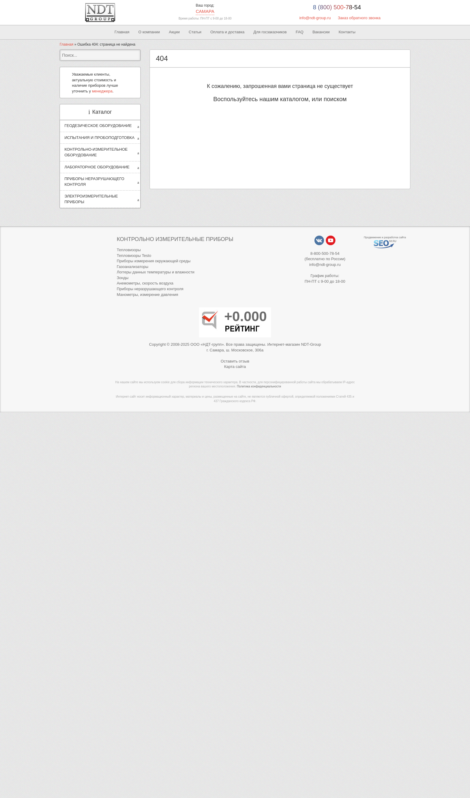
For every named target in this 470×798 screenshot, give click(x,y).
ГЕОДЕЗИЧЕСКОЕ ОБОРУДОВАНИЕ (98, 125)
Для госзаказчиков (270, 32)
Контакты (347, 32)
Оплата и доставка (227, 32)
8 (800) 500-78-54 (337, 7)
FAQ (299, 32)
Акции (174, 32)
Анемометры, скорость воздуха (145, 283)
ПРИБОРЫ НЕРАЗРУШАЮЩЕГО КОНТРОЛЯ (94, 181)
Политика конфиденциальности (259, 386)
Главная (122, 32)
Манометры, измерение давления (147, 294)
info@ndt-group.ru (315, 18)
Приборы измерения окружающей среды (153, 261)
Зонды (122, 278)
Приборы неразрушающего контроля (150, 289)
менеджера (102, 91)
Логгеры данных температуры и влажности (155, 272)
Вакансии (320, 32)
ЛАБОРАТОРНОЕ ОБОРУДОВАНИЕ (96, 167)
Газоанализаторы (132, 266)
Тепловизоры (129, 250)
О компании (149, 32)
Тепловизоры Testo (134, 255)
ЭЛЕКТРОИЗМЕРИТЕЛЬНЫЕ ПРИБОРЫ (91, 199)
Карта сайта (235, 366)
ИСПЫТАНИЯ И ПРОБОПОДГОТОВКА (99, 137)
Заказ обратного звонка (359, 18)
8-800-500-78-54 (325, 253)
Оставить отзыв (235, 361)
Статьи (195, 32)
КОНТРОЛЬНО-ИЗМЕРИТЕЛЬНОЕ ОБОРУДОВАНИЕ (96, 152)
